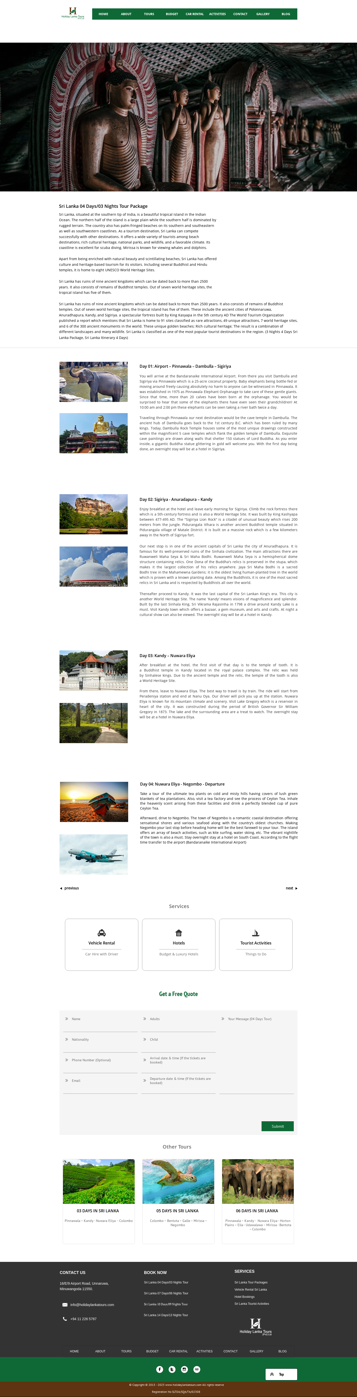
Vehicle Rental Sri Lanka (251, 1289)
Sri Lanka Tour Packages (251, 1282)
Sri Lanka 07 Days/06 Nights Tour (166, 1293)
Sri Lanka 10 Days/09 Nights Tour (166, 1304)
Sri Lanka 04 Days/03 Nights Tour (166, 1282)
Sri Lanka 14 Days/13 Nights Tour (166, 1315)
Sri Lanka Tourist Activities (252, 1304)
